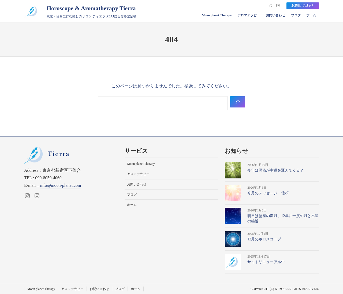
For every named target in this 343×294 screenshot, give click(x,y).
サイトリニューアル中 (266, 262)
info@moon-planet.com (60, 185)
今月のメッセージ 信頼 (268, 193)
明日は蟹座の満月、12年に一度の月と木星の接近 (283, 219)
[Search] (237, 101)
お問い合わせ (302, 5)
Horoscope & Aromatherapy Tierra (91, 8)
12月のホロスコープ (264, 239)
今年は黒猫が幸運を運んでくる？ (275, 170)
